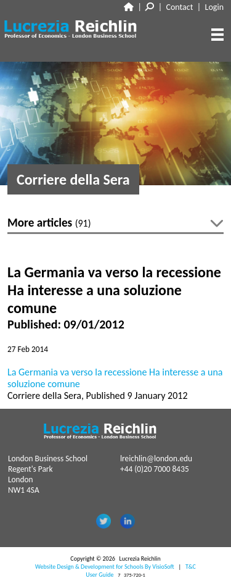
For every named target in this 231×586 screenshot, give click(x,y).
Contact (179, 7)
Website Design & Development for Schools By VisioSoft (104, 567)
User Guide (99, 575)
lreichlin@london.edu (156, 458)
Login (214, 7)
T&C (190, 567)
